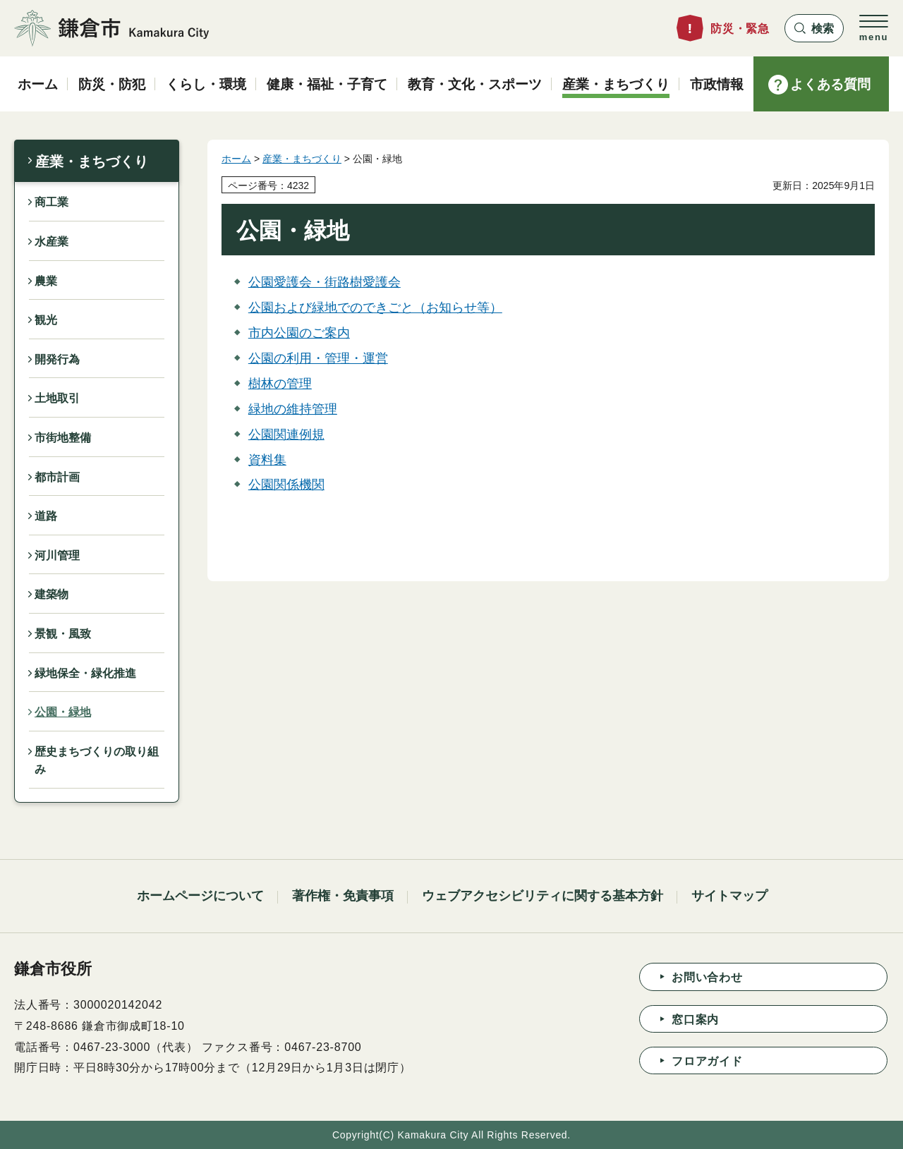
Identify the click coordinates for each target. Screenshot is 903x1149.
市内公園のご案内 (299, 333)
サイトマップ (729, 896)
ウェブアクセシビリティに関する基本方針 (542, 896)
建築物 (51, 594)
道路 (46, 516)
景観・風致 (63, 634)
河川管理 (57, 555)
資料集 (267, 460)
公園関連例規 (286, 434)
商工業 (51, 202)
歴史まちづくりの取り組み (97, 761)
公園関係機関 (286, 485)
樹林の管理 (280, 384)
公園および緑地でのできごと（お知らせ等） (375, 307)
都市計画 (57, 477)
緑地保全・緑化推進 (85, 673)
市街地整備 (63, 438)
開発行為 (57, 359)
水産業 (51, 242)
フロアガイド (707, 1061)
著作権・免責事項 (343, 896)
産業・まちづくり (91, 161)
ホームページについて (200, 896)
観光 (46, 320)
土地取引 (57, 398)
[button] (814, 28)
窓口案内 (695, 1020)
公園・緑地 (63, 712)
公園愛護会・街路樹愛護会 (324, 282)
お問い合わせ (707, 977)
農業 (46, 281)
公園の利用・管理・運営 (318, 358)
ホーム (236, 158)
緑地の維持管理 (292, 409)
